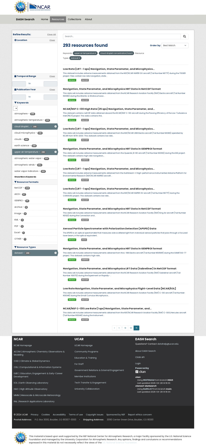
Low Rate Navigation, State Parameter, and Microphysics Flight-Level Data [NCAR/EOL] (119, 288)
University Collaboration (87, 388)
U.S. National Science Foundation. (119, 442)
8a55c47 (148, 388)
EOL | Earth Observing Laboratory (31, 382)
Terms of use (76, 414)
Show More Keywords (25, 176)
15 (136, 328)
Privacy (34, 414)
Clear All (51, 34)
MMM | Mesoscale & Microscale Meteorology (37, 395)
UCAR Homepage (84, 345)
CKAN (140, 371)
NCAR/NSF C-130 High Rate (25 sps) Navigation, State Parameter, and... (109, 109)
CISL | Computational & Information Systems (37, 367)
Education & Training (86, 357)
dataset (72, 80)
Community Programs (86, 351)
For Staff (79, 364)
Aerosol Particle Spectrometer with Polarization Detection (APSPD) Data (109, 228)
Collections (74, 19)
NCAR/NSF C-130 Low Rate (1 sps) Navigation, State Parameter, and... (107, 308)
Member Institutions (85, 376)
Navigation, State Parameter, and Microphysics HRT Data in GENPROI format (112, 149)
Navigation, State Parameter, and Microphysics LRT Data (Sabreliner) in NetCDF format (119, 268)
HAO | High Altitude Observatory (30, 389)
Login (138, 363)
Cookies (45, 414)
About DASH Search (145, 351)
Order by (155, 45)
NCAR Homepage (23, 345)
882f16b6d (148, 380)
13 (125, 328)
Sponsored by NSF (115, 414)
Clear (52, 40)
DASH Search (25, 19)
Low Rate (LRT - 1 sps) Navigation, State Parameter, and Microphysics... (109, 69)
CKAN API (140, 357)
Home (44, 19)
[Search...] (122, 36)
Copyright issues (94, 414)
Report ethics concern (140, 414)
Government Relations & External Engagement (99, 370)
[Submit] (185, 36)
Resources (58, 19)
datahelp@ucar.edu (168, 343)
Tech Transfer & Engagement (90, 382)
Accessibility (59, 414)
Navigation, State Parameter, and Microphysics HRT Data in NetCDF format (112, 89)
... (122, 327)
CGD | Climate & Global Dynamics (32, 361)
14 (131, 328)
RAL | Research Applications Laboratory (34, 401)
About (88, 19)
